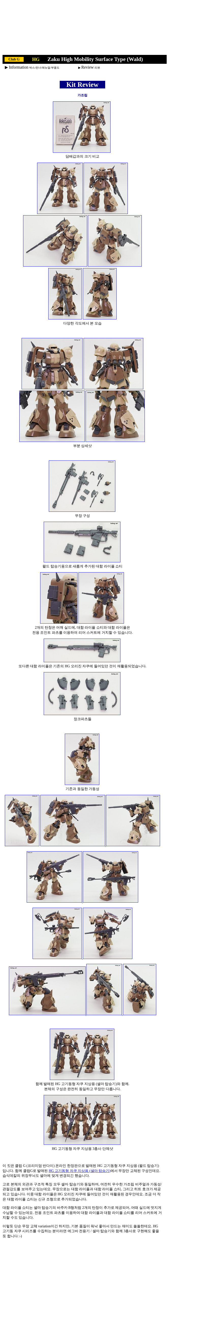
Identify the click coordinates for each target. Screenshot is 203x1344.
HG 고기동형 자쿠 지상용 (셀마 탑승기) (80, 1171)
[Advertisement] (84, 28)
